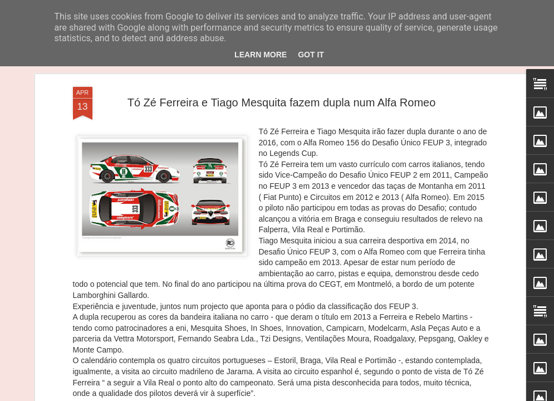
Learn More (260, 54)
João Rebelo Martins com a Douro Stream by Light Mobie (351, 324)
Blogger (328, 395)
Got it (311, 54)
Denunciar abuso (365, 395)
